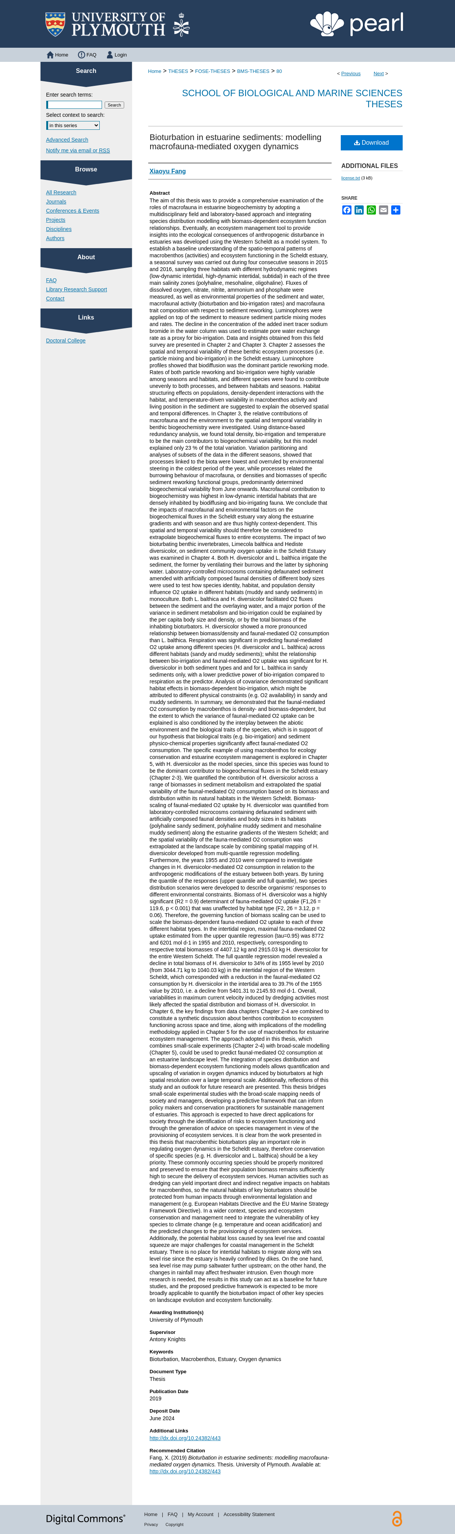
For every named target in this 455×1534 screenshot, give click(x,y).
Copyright (174, 1524)
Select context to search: (75, 115)
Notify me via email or (78, 150)
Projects (56, 220)
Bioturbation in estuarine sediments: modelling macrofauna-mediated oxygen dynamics (236, 141)
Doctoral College (66, 340)
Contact (55, 298)
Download (371, 142)
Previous (351, 73)
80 (279, 71)
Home (155, 71)
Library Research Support (76, 289)
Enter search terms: (69, 95)
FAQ (51, 280)
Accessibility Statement (249, 1514)
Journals (56, 202)
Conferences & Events (72, 211)
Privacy (151, 1524)
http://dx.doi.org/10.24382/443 (185, 1438)
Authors (55, 238)
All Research (61, 192)
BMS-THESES (253, 71)
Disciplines (59, 229)
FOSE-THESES (212, 71)
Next (379, 73)
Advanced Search (67, 140)
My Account (200, 1514)
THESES (178, 71)
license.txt (351, 178)
